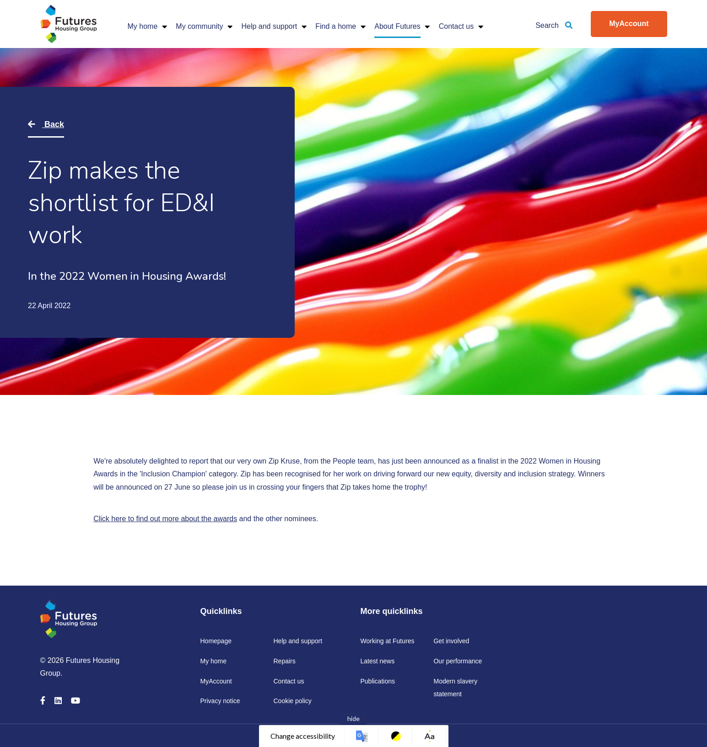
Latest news (377, 661)
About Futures (397, 26)
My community (199, 26)
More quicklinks (391, 611)
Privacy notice (220, 700)
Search (553, 25)
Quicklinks (221, 611)
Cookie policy (292, 700)
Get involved (451, 641)
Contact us (456, 26)
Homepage (216, 641)
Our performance (457, 661)
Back (53, 124)
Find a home (335, 26)
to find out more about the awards (181, 519)
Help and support (269, 26)
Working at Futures (387, 641)
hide (353, 718)
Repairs (284, 661)
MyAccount (628, 23)
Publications (377, 681)
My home (143, 26)
